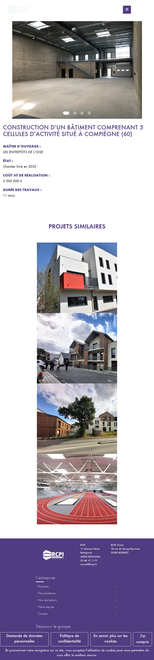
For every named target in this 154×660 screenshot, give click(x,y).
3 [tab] (82, 113)
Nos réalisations (47, 600)
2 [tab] (74, 113)
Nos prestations (47, 593)
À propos (43, 586)
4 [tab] (89, 113)
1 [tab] (66, 113)
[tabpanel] (77, 68)
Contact (42, 613)
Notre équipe (46, 607)
